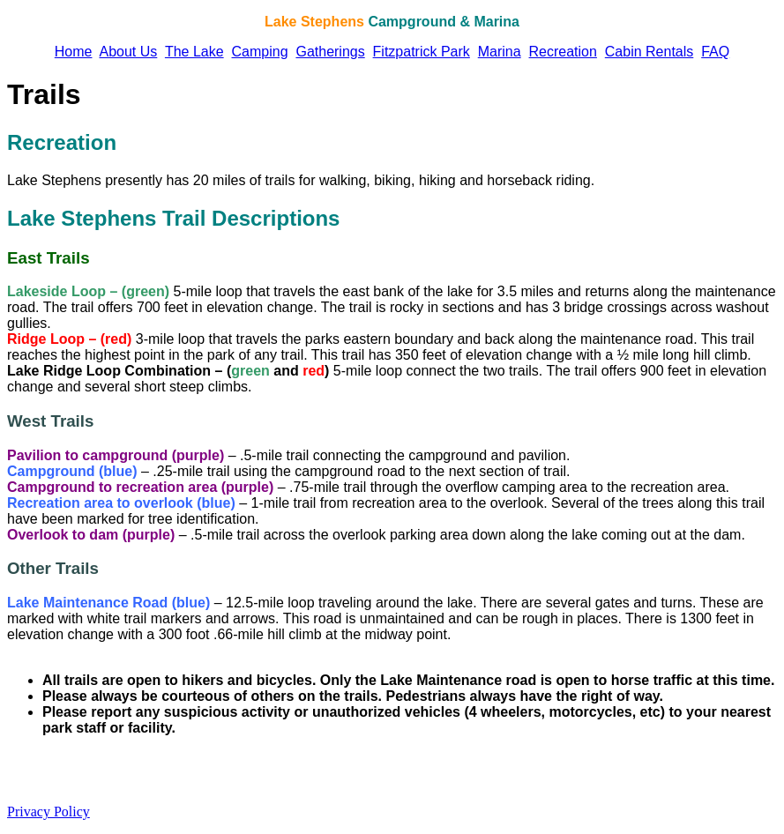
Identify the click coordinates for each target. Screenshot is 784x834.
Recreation (563, 51)
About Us (128, 51)
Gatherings (329, 51)
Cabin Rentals (649, 51)
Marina (499, 51)
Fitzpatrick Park (421, 51)
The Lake (194, 51)
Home (74, 51)
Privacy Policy (48, 811)
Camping (260, 51)
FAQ (715, 51)
